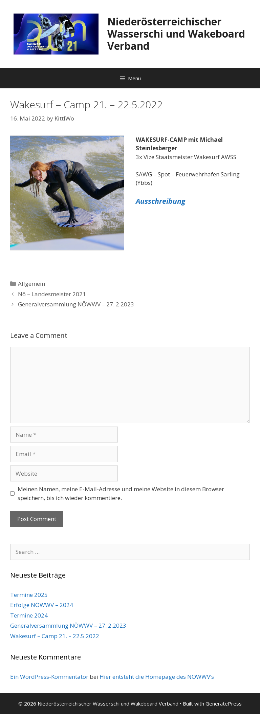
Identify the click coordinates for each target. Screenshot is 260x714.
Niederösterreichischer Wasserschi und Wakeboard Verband (176, 34)
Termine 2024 (29, 615)
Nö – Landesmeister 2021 (52, 294)
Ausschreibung (161, 201)
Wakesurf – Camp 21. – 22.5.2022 (54, 636)
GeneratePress (223, 703)
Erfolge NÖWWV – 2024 (41, 605)
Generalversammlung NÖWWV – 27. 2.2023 (76, 304)
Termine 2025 (29, 595)
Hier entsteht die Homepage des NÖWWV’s (157, 676)
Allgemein (31, 283)
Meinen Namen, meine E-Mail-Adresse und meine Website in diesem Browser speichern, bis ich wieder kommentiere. (121, 493)
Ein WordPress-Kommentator (49, 676)
